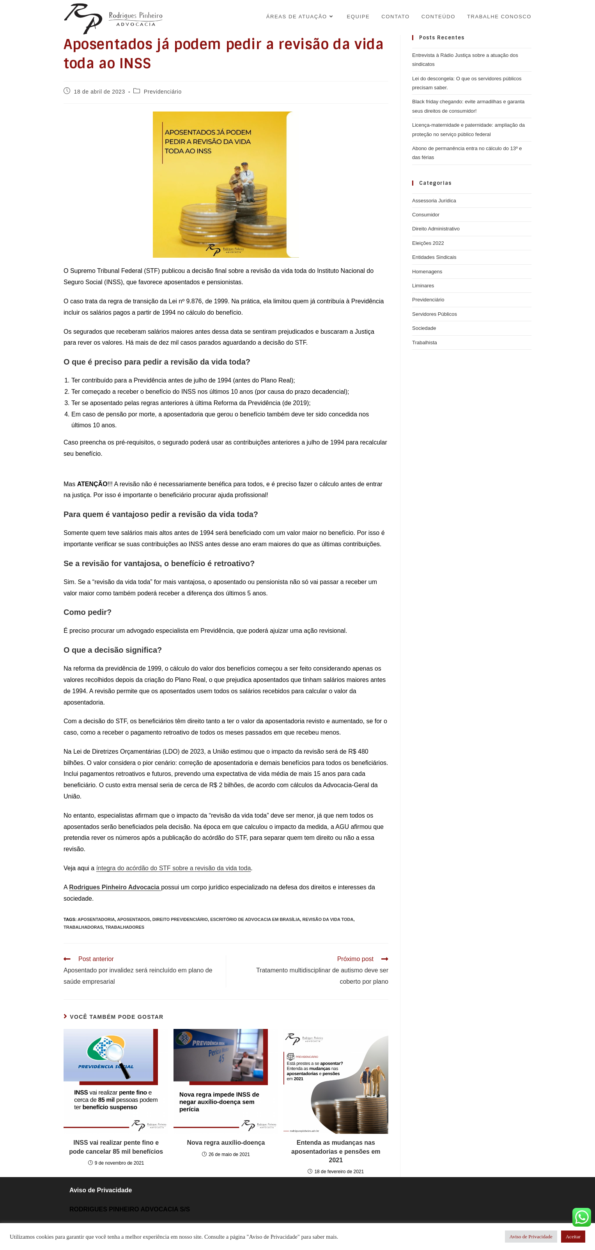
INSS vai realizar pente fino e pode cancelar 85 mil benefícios (116, 1146)
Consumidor (425, 215)
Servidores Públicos (434, 314)
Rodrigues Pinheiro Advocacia (115, 887)
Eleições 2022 (428, 243)
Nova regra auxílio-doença (226, 1142)
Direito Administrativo (436, 229)
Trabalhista (424, 342)
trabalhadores (124, 927)
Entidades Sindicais (434, 257)
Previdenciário (163, 92)
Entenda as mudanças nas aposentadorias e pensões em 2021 (336, 1151)
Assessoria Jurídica (434, 201)
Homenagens (427, 271)
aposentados (133, 919)
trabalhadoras (83, 927)
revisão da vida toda (327, 919)
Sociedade (424, 328)
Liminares (423, 286)
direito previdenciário (180, 919)
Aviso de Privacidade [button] (531, 1236)
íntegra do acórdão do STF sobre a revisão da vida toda (173, 868)
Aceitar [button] (573, 1236)
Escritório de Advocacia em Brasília (255, 919)
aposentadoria (96, 919)
